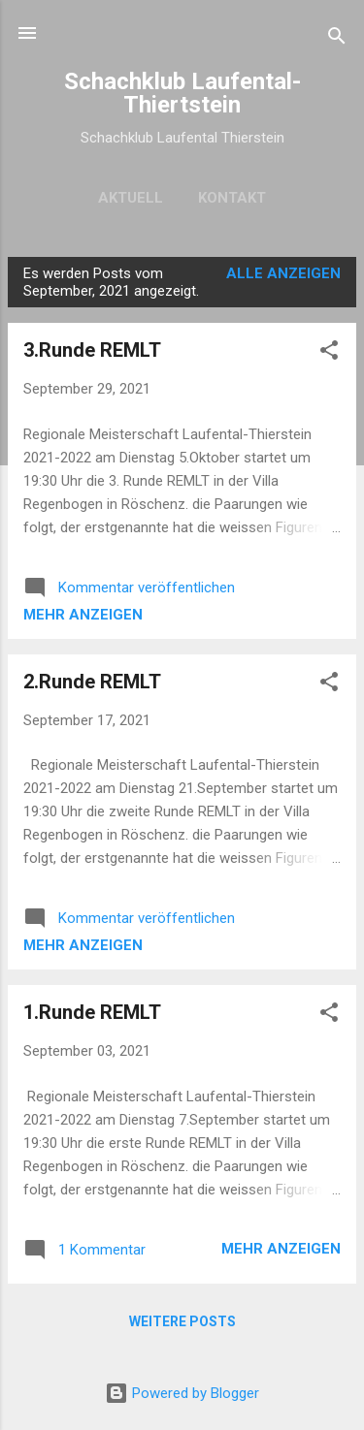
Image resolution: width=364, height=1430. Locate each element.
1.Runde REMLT (92, 1012)
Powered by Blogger (182, 1393)
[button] (329, 353)
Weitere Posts (182, 1321)
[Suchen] (336, 39)
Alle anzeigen (283, 273)
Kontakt (232, 198)
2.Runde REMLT (92, 681)
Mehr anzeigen (83, 614)
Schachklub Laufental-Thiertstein (182, 93)
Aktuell (130, 198)
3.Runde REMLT (92, 350)
